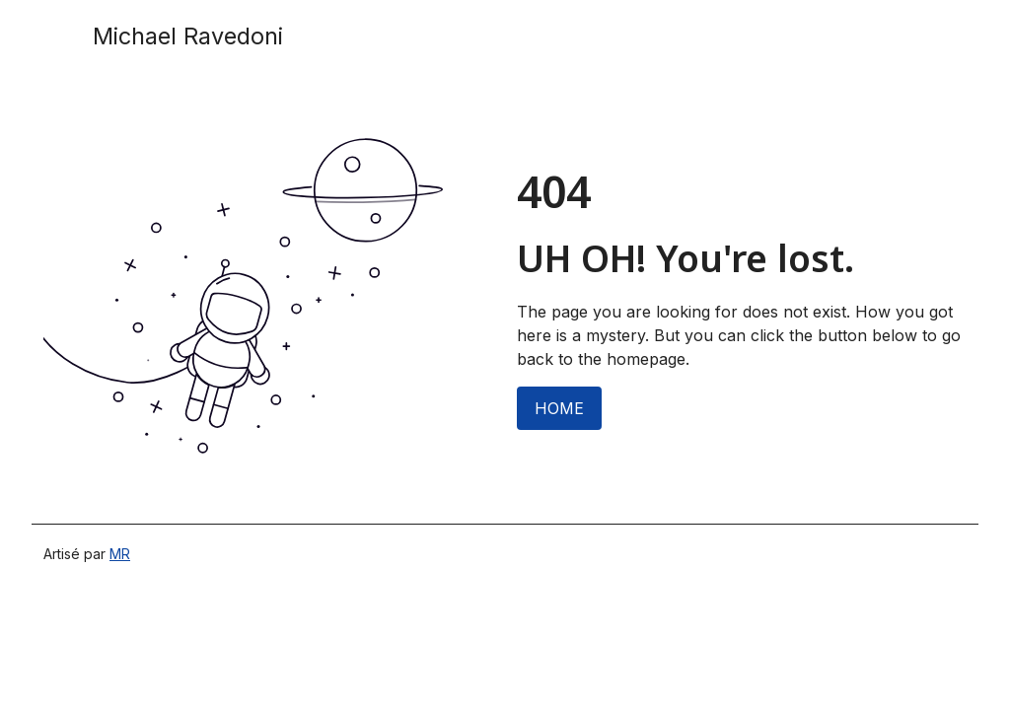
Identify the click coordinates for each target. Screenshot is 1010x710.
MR (119, 553)
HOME (559, 408)
